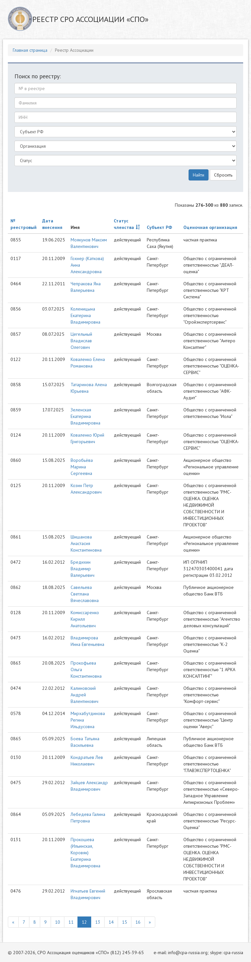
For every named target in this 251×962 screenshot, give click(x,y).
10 (57, 922)
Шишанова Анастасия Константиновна (86, 543)
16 (138, 922)
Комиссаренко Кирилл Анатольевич (85, 619)
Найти (198, 175)
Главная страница (30, 50)
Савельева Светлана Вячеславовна (85, 593)
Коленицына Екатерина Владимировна (85, 315)
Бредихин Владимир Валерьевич (82, 568)
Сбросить (223, 175)
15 (124, 922)
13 (97, 922)
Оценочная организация (210, 227)
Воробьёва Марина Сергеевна (82, 466)
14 (111, 922)
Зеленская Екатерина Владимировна (85, 416)
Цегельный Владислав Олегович (81, 340)
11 (71, 922)
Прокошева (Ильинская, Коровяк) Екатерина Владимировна (85, 853)
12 (84, 922)
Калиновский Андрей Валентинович (84, 694)
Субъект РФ (159, 227)
